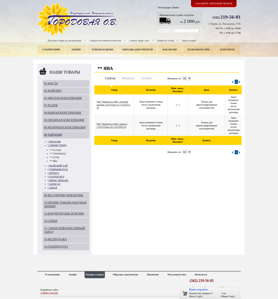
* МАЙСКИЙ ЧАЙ (57, 165)
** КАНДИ (55, 150)
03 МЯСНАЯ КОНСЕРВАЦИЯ (63, 98)
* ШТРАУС (53, 173)
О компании (51, 49)
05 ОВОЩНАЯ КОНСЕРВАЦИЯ (64, 120)
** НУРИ (54, 157)
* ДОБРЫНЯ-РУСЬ (58, 169)
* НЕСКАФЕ (54, 141)
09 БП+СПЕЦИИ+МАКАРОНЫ (63, 195)
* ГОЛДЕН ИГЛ (56, 176)
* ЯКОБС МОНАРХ (58, 180)
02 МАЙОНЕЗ (53, 90)
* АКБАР (52, 187)
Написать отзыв (165, 40)
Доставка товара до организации (64, 40)
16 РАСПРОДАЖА (55, 239)
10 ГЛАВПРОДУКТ (56, 246)
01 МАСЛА (51, 83)
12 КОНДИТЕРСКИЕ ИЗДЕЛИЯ (64, 213)
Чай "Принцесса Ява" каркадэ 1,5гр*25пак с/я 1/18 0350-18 (112, 125)
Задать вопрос (189, 40)
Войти (176, 7)
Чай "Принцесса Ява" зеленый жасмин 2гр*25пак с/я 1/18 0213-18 (113, 104)
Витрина (128, 78)
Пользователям (198, 49)
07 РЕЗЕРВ (51, 105)
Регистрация (164, 7)
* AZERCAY (54, 184)
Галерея (146, 78)
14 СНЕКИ (50, 221)
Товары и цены (102, 49)
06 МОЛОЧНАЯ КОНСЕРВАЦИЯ (65, 127)
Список (110, 78)
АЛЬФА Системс (49, 292)
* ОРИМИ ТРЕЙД (57, 145)
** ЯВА (54, 161)
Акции (75, 49)
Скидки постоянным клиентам (105, 40)
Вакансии (170, 49)
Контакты (227, 49)
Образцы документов (137, 49)
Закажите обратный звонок (213, 3)
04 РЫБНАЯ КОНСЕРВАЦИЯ (62, 112)
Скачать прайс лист (139, 40)
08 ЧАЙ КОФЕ (53, 134)
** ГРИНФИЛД (58, 153)
